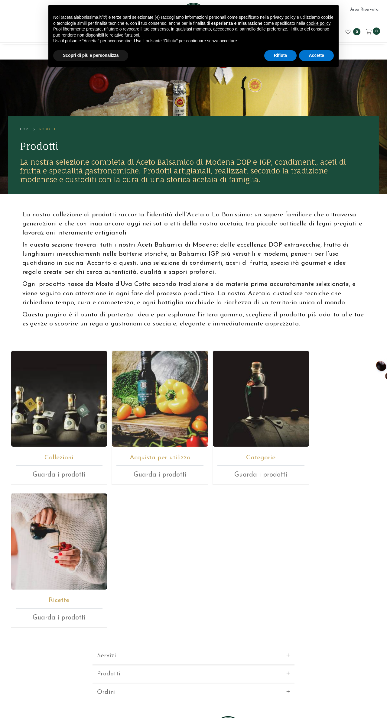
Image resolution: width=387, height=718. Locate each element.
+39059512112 (208, 613)
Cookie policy (285, 682)
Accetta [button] (316, 55)
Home (26, 124)
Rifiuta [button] (280, 55)
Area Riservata (364, 9)
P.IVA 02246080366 (180, 682)
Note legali (217, 682)
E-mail (171, 613)
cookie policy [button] (318, 23)
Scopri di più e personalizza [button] (91, 55)
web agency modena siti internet (193, 701)
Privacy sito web (251, 682)
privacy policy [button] (282, 17)
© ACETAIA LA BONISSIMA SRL (120, 682)
